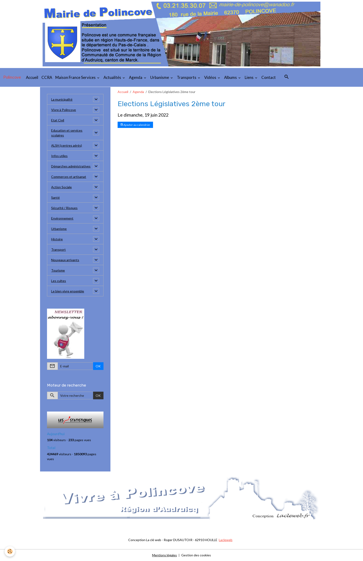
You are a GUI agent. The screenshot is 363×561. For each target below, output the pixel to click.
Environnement (62, 218)
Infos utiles (59, 156)
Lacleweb (225, 540)
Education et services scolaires (66, 132)
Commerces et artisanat (68, 177)
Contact (268, 77)
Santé (55, 197)
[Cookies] (10, 551)
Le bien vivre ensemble (67, 291)
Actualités (112, 77)
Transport (58, 249)
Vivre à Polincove (63, 110)
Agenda (136, 77)
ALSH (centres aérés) (66, 145)
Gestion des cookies (196, 555)
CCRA (46, 77)
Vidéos (210, 77)
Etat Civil (57, 120)
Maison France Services (75, 77)
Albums (231, 77)
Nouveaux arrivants (65, 260)
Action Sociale (61, 187)
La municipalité (61, 99)
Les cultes (58, 281)
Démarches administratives (71, 166)
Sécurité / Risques (64, 208)
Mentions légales (164, 555)
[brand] (12, 77)
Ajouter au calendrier (135, 125)
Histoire (57, 239)
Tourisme (58, 270)
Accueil (32, 77)
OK (98, 366)
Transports (187, 77)
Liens (249, 77)
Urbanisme (160, 77)
